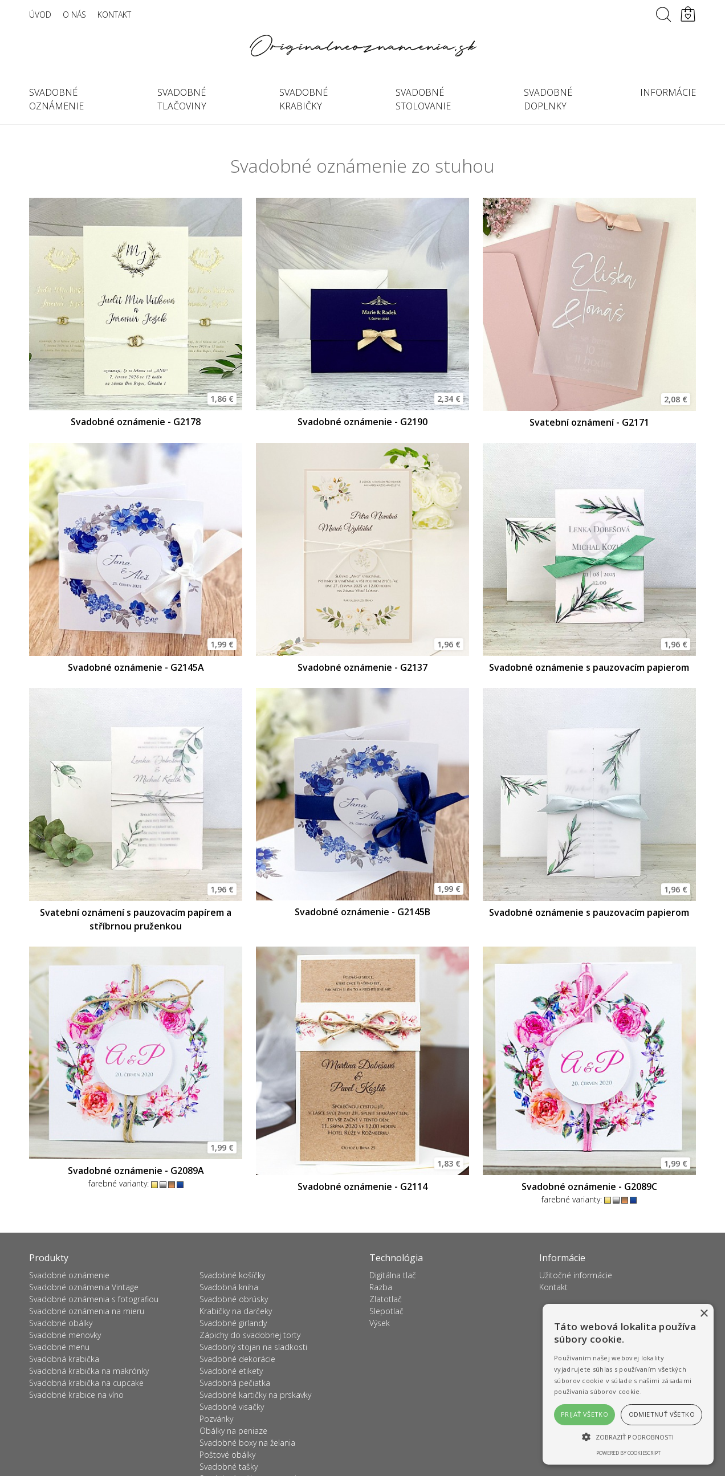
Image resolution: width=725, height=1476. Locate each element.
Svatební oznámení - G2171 (589, 422)
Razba (380, 1287)
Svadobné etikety (231, 1370)
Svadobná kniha (228, 1287)
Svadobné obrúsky (233, 1299)
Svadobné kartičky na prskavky (255, 1394)
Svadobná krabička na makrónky (89, 1370)
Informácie (668, 92)
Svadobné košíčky (232, 1275)
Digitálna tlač (392, 1275)
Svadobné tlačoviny (181, 99)
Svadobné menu (59, 1347)
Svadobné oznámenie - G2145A (136, 667)
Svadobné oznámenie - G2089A (136, 1170)
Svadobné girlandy (233, 1323)
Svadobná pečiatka (234, 1382)
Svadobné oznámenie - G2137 (362, 667)
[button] (628, 1436)
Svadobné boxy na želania (247, 1442)
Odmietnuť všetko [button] (662, 1414)
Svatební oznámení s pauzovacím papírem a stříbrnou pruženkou (135, 919)
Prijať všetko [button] (584, 1414)
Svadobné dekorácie (237, 1358)
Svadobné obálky (60, 1323)
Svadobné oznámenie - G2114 (362, 1186)
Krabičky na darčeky (235, 1311)
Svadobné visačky (231, 1406)
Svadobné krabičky (303, 99)
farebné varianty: (136, 1183)
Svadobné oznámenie (56, 99)
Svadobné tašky (228, 1466)
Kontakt (114, 14)
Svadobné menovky (65, 1335)
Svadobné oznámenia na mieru (86, 1311)
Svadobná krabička (64, 1358)
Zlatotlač (385, 1299)
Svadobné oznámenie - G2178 (136, 421)
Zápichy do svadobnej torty (249, 1335)
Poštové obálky (227, 1454)
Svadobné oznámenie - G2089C (589, 1186)
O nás (74, 14)
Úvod (40, 14)
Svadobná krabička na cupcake (86, 1382)
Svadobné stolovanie (423, 99)
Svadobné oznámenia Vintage (84, 1287)
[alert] (628, 1384)
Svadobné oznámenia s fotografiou (93, 1299)
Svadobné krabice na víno (76, 1394)
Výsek (379, 1323)
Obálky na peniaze (233, 1430)
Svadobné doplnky (548, 99)
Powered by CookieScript (628, 1453)
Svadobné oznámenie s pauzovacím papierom (589, 667)
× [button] (703, 1314)
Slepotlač (386, 1311)
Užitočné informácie (575, 1275)
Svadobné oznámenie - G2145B (362, 912)
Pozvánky (216, 1418)
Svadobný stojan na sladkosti (253, 1347)
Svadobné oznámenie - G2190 (362, 421)
